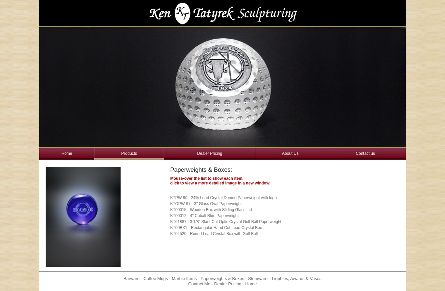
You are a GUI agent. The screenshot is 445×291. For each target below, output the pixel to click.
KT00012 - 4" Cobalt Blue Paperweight (204, 215)
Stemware (258, 278)
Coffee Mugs (156, 278)
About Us (290, 153)
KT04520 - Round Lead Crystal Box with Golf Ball (214, 233)
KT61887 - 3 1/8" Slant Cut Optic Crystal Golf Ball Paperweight (225, 221)
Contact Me (199, 283)
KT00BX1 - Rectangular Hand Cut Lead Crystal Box (216, 227)
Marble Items (184, 278)
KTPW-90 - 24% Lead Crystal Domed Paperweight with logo (223, 197)
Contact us (365, 153)
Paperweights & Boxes (222, 278)
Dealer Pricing (209, 153)
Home (66, 153)
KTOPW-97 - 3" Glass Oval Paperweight (206, 203)
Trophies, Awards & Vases (296, 278)
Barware (132, 278)
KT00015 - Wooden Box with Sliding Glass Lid (211, 209)
